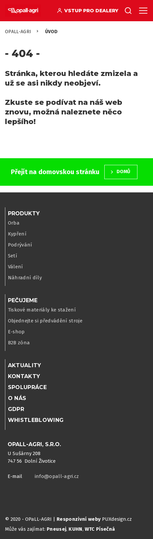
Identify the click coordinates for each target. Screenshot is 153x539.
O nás (17, 398)
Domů (123, 171)
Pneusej (56, 529)
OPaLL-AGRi (18, 31)
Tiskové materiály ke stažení (42, 310)
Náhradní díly (25, 278)
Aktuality (24, 365)
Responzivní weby (79, 519)
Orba (14, 223)
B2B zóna (19, 343)
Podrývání (20, 245)
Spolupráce (27, 387)
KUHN (75, 529)
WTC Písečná (100, 529)
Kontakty (24, 376)
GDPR (16, 409)
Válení (15, 267)
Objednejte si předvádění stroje (45, 321)
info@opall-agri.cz (57, 476)
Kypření (17, 234)
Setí (12, 256)
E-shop (16, 332)
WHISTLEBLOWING (36, 420)
